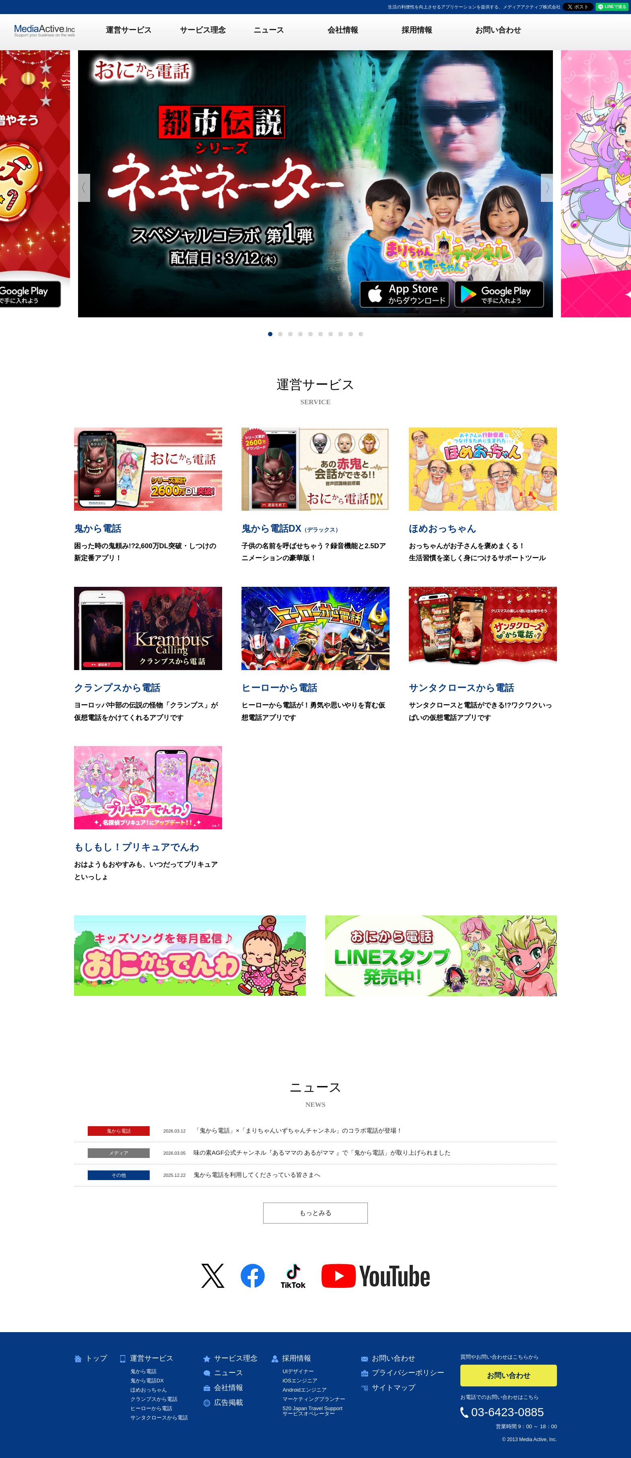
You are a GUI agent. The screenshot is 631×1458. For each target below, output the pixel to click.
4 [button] (300, 334)
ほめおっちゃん (148, 1389)
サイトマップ (393, 1388)
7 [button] (330, 334)
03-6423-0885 (507, 1412)
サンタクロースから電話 (159, 1417)
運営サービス (144, 32)
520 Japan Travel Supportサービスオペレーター (312, 1411)
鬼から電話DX (147, 1380)
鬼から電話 (143, 1371)
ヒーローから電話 (151, 1408)
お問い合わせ (488, 32)
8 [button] (340, 334)
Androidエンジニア (305, 1389)
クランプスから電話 (153, 1399)
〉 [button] (549, 187)
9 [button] (350, 334)
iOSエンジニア (300, 1380)
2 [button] (280, 334)
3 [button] (290, 334)
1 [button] (270, 334)
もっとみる (315, 1212)
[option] (315, 183)
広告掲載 (228, 1402)
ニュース (274, 32)
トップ (96, 1358)
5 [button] (310, 334)
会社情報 (343, 32)
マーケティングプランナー (314, 1399)
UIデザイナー (298, 1371)
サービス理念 (213, 32)
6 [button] (320, 334)
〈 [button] (82, 187)
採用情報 (411, 32)
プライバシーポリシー (408, 1373)
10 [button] (361, 334)
